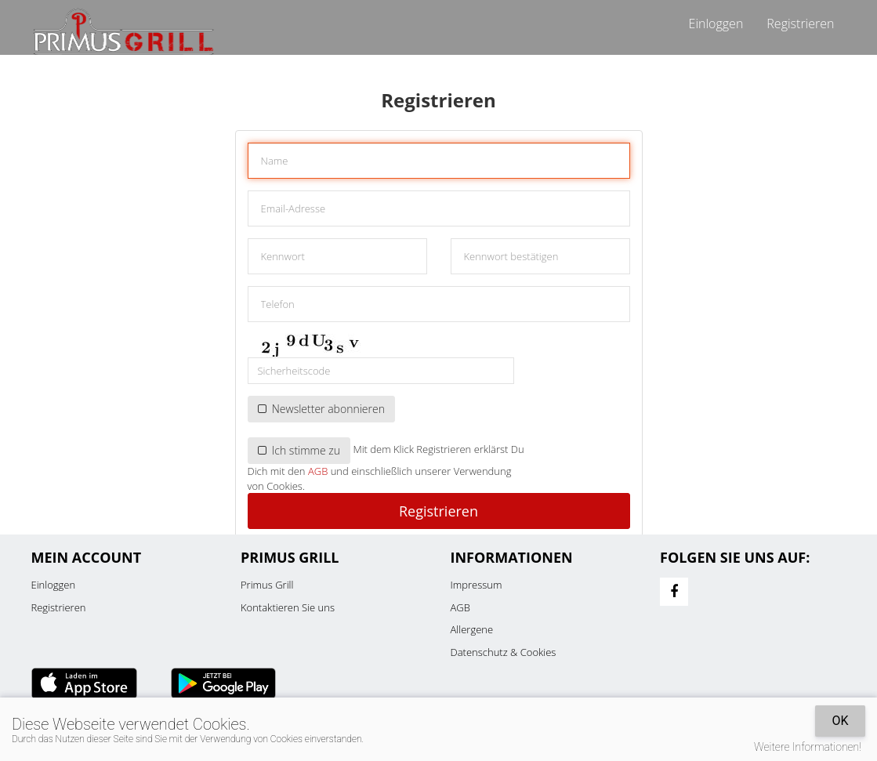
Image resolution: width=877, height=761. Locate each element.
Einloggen (716, 23)
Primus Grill (267, 585)
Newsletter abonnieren (321, 408)
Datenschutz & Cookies (503, 652)
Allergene (472, 629)
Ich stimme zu (299, 450)
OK (840, 720)
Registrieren (800, 23)
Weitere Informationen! (807, 747)
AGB (318, 471)
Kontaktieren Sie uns (288, 607)
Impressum (476, 585)
